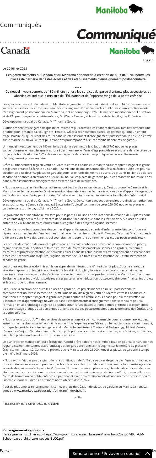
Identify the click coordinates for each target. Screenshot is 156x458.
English (148, 60)
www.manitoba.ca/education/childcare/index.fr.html (49, 390)
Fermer (5, 450)
